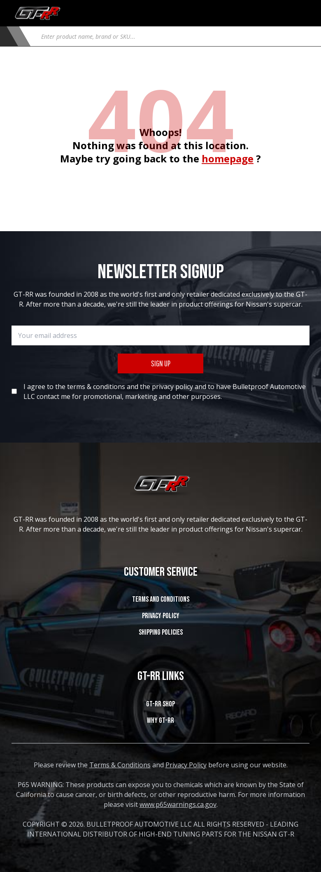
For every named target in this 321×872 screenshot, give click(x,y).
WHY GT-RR (160, 720)
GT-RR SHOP (160, 704)
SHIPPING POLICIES (161, 632)
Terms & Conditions (120, 764)
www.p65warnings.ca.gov (178, 804)
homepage (228, 158)
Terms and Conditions (160, 599)
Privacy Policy (160, 616)
